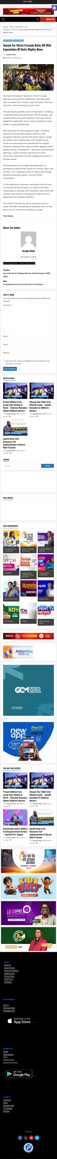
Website (6, 353)
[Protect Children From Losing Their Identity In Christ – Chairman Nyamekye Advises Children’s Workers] (15, 391)
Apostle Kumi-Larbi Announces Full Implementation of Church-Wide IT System (15, 440)
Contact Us (7, 1090)
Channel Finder (8, 1095)
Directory (6, 1101)
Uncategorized (9, 817)
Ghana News (7, 40)
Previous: (28, 273)
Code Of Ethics (9, 958)
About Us (7, 955)
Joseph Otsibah (9, 412)
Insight (5, 1041)
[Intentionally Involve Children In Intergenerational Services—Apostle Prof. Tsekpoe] (15, 811)
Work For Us (8, 969)
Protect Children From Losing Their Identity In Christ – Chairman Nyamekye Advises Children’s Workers (14, 405)
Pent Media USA (9, 1001)
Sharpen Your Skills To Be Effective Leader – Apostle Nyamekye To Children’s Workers (39, 405)
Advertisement (8, 1044)
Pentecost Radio (9, 998)
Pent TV (7, 396)
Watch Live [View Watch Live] (47, 19)
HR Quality (8, 972)
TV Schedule (7, 1098)
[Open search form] (37, 19)
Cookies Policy (9, 963)
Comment (7, 305)
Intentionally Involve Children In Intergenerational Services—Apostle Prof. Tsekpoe (15, 825)
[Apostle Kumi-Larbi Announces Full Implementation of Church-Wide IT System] (15, 426)
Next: (28, 283)
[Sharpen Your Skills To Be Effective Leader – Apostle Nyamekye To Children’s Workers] (42, 391)
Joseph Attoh (9, 54)
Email (6, 344)
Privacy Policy (9, 966)
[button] (3, 19)
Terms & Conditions (11, 960)
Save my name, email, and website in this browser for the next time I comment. (27, 362)
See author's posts (29, 257)
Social (5, 1093)
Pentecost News (18, 40)
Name (6, 336)
